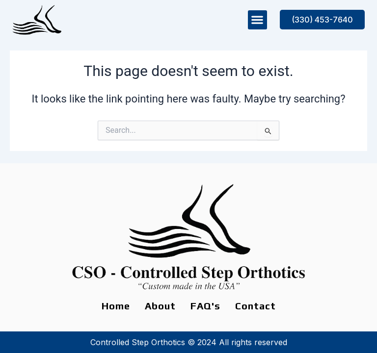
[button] (257, 19)
